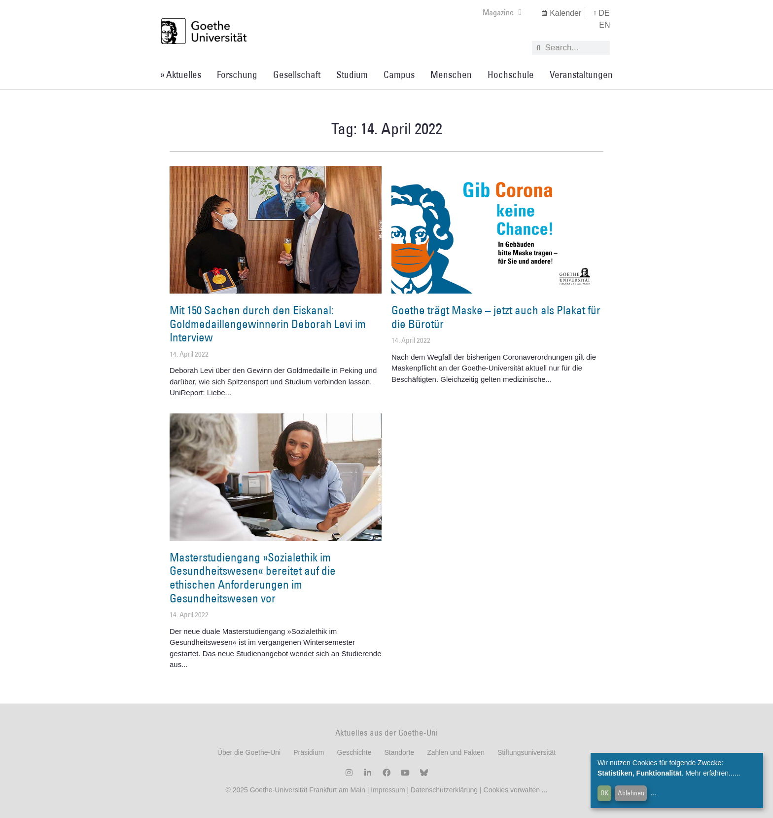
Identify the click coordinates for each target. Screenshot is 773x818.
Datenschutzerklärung (444, 790)
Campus (399, 74)
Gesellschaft (296, 74)
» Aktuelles (180, 74)
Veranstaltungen (581, 74)
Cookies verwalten (513, 790)
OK (604, 792)
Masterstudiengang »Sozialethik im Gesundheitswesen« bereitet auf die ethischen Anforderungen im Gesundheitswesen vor (253, 577)
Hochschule (511, 74)
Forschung (237, 74)
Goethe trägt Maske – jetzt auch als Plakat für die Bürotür (495, 316)
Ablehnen (631, 792)
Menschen (451, 74)
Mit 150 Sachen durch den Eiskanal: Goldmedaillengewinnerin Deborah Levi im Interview (268, 323)
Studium (352, 74)
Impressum (387, 790)
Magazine (502, 12)
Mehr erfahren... (710, 773)
